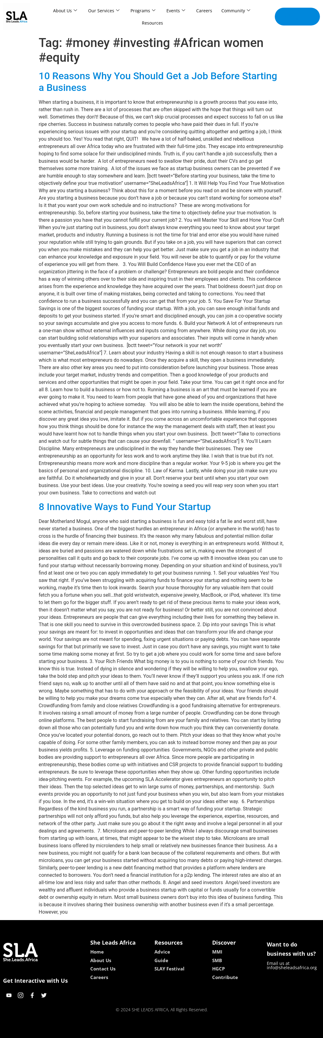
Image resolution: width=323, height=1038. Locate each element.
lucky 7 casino (176, 1031)
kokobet (122, 1031)
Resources (152, 23)
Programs (142, 11)
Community (235, 11)
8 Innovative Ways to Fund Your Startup (125, 507)
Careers (204, 11)
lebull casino (146, 1031)
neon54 (201, 1031)
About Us (65, 11)
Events (175, 11)
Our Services (103, 11)
